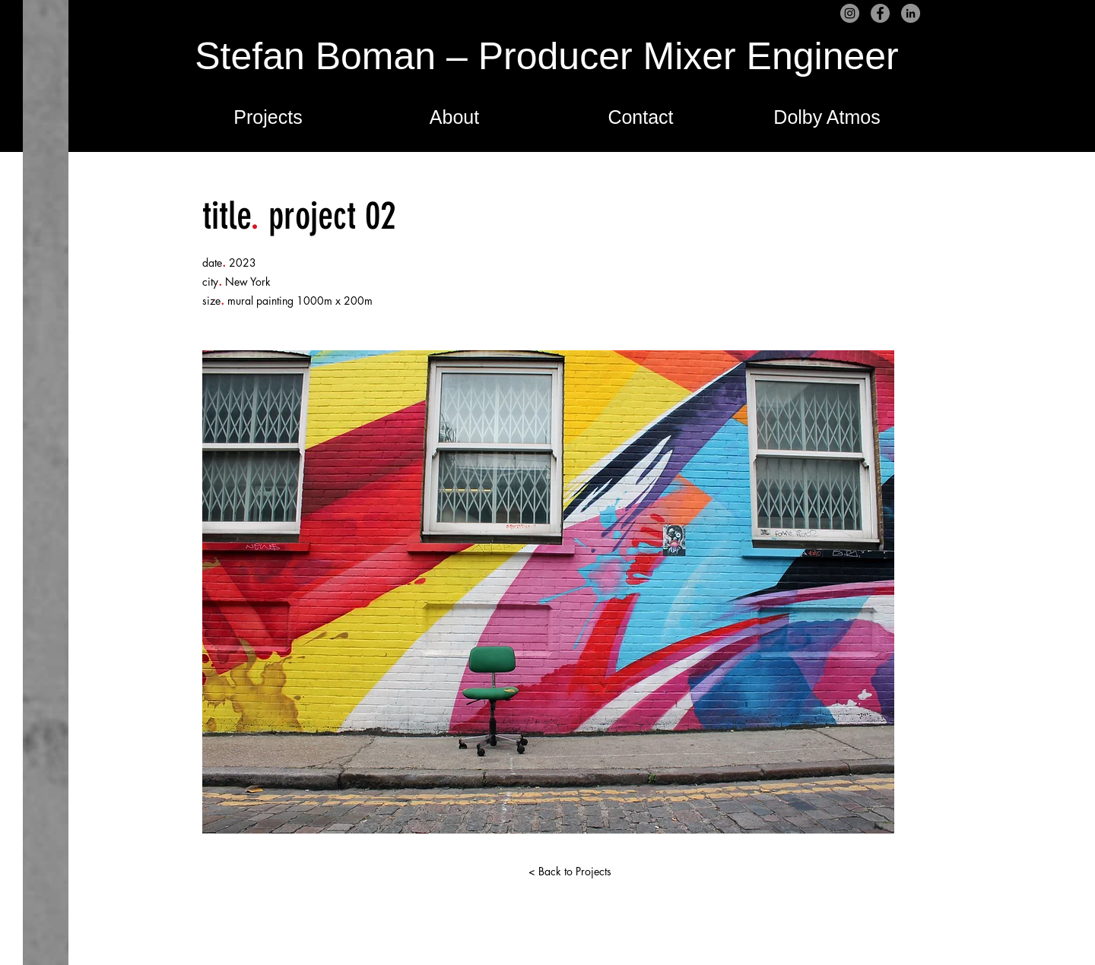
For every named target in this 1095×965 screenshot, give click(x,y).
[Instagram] (849, 13)
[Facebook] (880, 13)
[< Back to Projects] (570, 871)
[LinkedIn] (910, 13)
